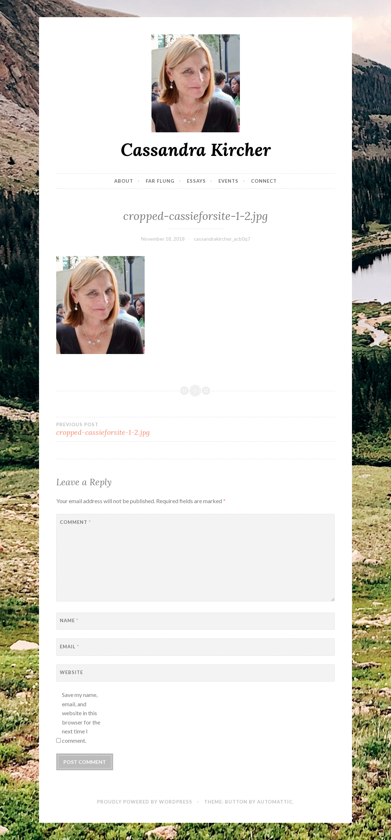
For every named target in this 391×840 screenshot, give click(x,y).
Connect (264, 181)
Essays (196, 181)
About (123, 181)
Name (69, 620)
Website (71, 672)
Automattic (275, 802)
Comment (75, 522)
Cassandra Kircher (196, 149)
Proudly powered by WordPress (144, 802)
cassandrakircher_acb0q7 (222, 239)
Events (228, 181)
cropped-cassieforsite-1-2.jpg (126, 429)
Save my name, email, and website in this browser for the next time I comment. (81, 717)
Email (69, 646)
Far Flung (160, 181)
